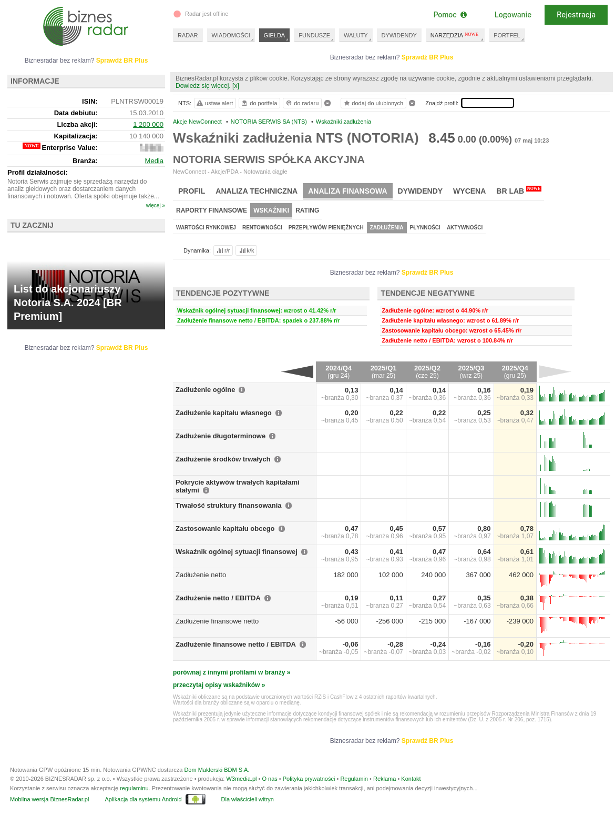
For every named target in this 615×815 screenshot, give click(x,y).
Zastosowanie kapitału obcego (225, 528)
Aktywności (465, 227)
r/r (222, 250)
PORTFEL (507, 35)
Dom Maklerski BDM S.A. (216, 770)
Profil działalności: (37, 172)
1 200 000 (148, 124)
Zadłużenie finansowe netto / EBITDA (236, 644)
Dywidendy (420, 191)
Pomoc (449, 15)
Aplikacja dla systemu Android (143, 799)
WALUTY (355, 35)
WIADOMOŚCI (231, 35)
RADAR (188, 35)
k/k (246, 250)
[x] (235, 85)
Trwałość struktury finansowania (229, 505)
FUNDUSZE (314, 35)
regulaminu (134, 788)
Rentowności (262, 227)
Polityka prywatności (309, 779)
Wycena (469, 191)
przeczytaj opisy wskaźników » (219, 685)
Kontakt (411, 779)
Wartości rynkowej (206, 227)
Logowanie (513, 15)
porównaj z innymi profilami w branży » (231, 672)
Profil (191, 191)
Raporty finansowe (211, 210)
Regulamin (354, 779)
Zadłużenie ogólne (205, 390)
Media (154, 161)
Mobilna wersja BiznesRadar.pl (49, 799)
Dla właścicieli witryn (247, 799)
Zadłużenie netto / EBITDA (218, 598)
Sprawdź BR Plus (428, 57)
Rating (307, 210)
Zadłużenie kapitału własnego (224, 413)
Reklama (384, 779)
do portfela (258, 103)
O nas (269, 779)
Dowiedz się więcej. (203, 85)
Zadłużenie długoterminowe (220, 436)
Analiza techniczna (257, 191)
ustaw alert (214, 103)
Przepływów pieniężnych (326, 227)
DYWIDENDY (399, 35)
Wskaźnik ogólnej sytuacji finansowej (237, 552)
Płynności (425, 227)
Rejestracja (576, 15)
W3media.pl (241, 779)
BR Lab (518, 190)
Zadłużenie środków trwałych (223, 459)
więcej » (155, 205)
